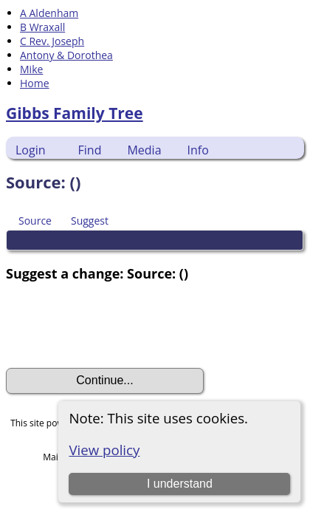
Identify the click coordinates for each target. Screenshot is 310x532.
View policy (104, 449)
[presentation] (118, 325)
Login (31, 150)
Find (90, 150)
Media (144, 150)
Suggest (89, 221)
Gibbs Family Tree (74, 113)
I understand (180, 483)
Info (198, 150)
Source (35, 221)
